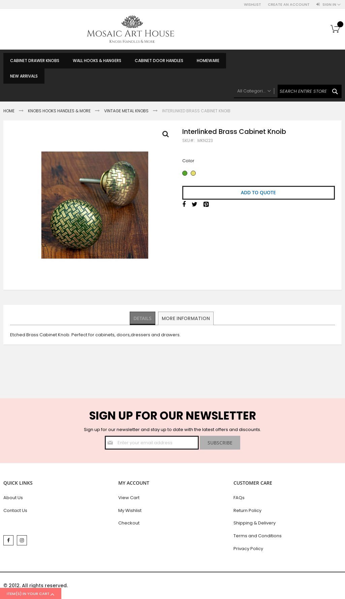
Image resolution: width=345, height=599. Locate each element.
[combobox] (288, 91)
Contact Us (15, 510)
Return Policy (247, 510)
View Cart (128, 497)
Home (8, 111)
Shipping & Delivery (254, 523)
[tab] (143, 318)
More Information (186, 318)
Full (167, 136)
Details (143, 318)
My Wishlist (130, 510)
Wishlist (252, 4)
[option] (184, 173)
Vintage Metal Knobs (126, 111)
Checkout (128, 523)
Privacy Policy (248, 548)
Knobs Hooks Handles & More (59, 111)
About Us (13, 497)
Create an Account (289, 4)
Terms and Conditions (257, 536)
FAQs (239, 497)
